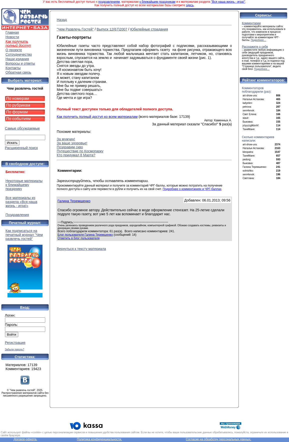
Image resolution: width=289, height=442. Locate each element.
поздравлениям (109, 1)
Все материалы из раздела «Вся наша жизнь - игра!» (21, 202)
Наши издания (17, 59)
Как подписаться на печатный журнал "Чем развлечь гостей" (25, 263)
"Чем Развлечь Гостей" (75, 29)
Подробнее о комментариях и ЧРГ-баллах (191, 189)
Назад (62, 20)
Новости (12, 37)
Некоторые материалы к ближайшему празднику (24, 185)
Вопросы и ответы (20, 63)
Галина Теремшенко (74, 201)
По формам (17, 112)
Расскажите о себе (255, 46)
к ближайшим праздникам (158, 1)
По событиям (18, 119)
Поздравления (17, 215)
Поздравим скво (70, 147)
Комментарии (251, 23)
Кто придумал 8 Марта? (76, 155)
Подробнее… (258, 40)
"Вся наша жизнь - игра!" (228, 1)
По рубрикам (18, 105)
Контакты (13, 68)
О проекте (14, 50)
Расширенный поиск (21, 148)
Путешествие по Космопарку (80, 151)
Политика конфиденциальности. (99, 439)
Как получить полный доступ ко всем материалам (97, 117)
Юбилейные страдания (149, 29)
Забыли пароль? (14, 349)
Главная (12, 32)
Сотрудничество (19, 54)
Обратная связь (18, 72)
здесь (190, 5)
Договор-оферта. (25, 439)
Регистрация (15, 343)
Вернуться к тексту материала (81, 249)
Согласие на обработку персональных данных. (218, 439)
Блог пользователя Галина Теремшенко (85, 234)
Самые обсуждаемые (22, 128)
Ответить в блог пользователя (79, 238)
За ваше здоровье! (72, 143)
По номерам (17, 98)
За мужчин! (66, 139)
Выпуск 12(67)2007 (112, 29)
